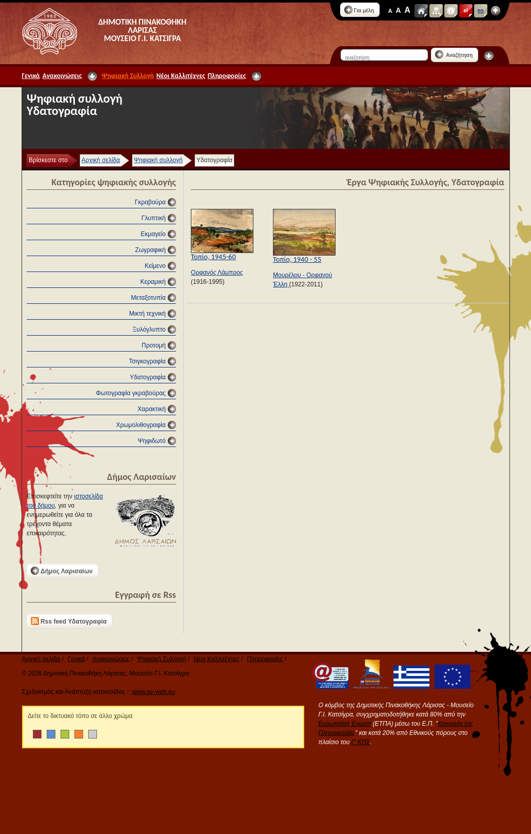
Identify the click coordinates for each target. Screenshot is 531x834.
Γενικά (31, 75)
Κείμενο (155, 265)
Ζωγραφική (150, 250)
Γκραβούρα (150, 202)
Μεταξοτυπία (148, 297)
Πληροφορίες (227, 75)
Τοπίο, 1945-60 (213, 256)
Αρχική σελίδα (101, 160)
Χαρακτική (151, 409)
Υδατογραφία (148, 377)
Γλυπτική (154, 218)
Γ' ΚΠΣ (360, 742)
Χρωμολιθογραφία (141, 425)
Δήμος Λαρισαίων (62, 571)
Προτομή (154, 345)
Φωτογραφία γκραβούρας (131, 393)
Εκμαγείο (153, 234)
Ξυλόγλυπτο (149, 329)
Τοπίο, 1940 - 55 (297, 259)
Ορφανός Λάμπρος (217, 272)
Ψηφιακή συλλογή (158, 160)
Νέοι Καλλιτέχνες (180, 75)
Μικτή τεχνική (147, 313)
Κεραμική (153, 281)
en (481, 10)
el (466, 10)
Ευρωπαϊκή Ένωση (345, 723)
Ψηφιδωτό (151, 440)
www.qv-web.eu (153, 691)
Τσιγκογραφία (147, 361)
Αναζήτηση (454, 54)
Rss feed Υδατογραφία (69, 621)
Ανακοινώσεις (62, 75)
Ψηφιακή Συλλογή (127, 75)
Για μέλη (359, 10)
